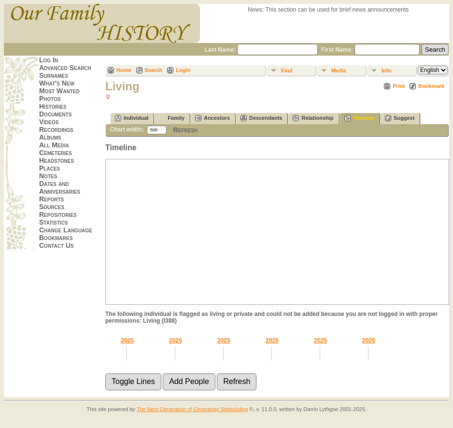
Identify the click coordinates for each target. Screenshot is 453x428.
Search (154, 70)
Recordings (56, 129)
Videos (48, 122)
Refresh (185, 130)
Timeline (359, 118)
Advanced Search (65, 67)
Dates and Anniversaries (59, 187)
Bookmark (431, 86)
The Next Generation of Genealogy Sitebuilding (192, 409)
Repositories (58, 214)
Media (338, 70)
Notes (48, 176)
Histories (53, 106)
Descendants (261, 118)
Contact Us (56, 245)
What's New (56, 83)
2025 (127, 340)
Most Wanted (59, 91)
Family (171, 118)
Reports (51, 199)
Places (49, 168)
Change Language (65, 230)
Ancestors (212, 118)
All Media (54, 145)
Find (286, 70)
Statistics (53, 222)
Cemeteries (55, 153)
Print (399, 86)
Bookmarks (56, 238)
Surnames (53, 75)
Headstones (56, 160)
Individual (131, 118)
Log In (48, 60)
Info (386, 70)
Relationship (313, 118)
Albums (50, 137)
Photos (50, 98)
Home (123, 70)
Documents (55, 114)
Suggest (399, 118)
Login (183, 70)
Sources (51, 207)
